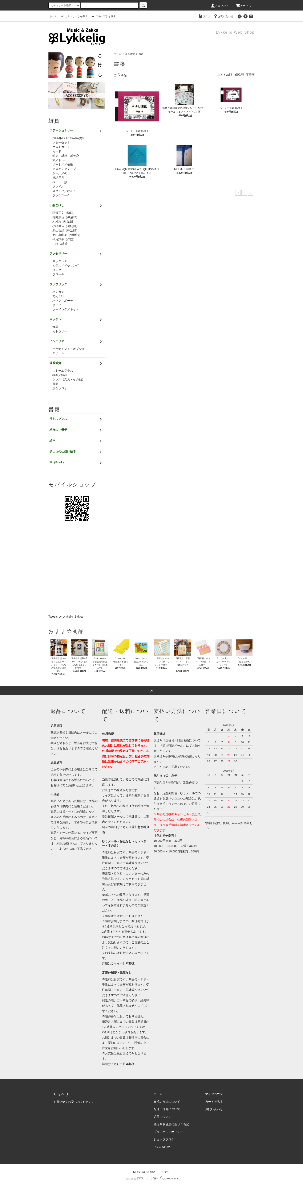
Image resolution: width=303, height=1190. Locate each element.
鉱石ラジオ (59, 388)
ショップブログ (164, 1139)
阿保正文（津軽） (64, 212)
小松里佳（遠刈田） (65, 226)
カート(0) (243, 5)
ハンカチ (58, 291)
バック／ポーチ (62, 300)
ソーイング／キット (65, 309)
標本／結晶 (59, 375)
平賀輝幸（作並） (64, 239)
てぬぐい (58, 296)
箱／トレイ (59, 160)
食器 (55, 327)
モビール (58, 353)
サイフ (56, 305)
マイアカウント (215, 1094)
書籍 (141, 54)
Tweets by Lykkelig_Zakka (65, 616)
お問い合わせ (223, 16)
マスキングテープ (64, 169)
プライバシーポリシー (168, 1131)
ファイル (58, 186)
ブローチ (58, 274)
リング (56, 270)
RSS (157, 1147)
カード (56, 151)
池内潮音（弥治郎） (65, 217)
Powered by (151, 1179)
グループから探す (103, 16)
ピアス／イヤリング (65, 265)
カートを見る (214, 1101)
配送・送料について (167, 1109)
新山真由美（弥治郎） (67, 235)
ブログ (204, 16)
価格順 (239, 74)
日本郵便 (128, 963)
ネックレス (59, 261)
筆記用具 (58, 177)
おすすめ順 (224, 74)
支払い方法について (167, 1101)
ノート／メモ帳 (62, 164)
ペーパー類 (59, 182)
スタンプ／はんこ (64, 191)
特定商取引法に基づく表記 (171, 1124)
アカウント (219, 5)
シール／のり (61, 173)
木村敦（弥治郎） (64, 221)
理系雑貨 (130, 54)
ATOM (166, 1147)
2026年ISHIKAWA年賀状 (68, 138)
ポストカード (61, 147)
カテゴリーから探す (74, 16)
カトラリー (59, 331)
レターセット (61, 142)
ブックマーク (61, 195)
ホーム (53, 16)
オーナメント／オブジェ (68, 348)
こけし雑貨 (59, 243)
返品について (162, 1116)
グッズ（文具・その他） (68, 379)
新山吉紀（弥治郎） (65, 230)
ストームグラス (62, 370)
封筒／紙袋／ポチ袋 (65, 155)
